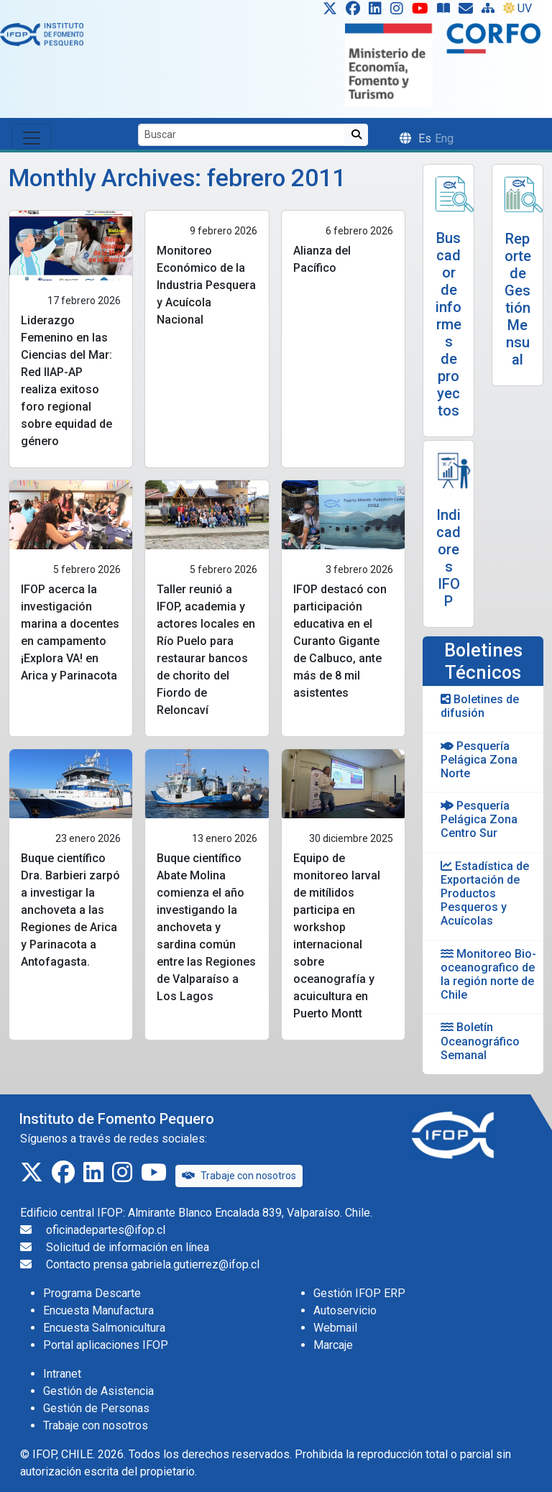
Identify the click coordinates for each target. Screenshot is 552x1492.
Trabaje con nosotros (239, 1175)
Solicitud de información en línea (127, 1247)
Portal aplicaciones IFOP (105, 1345)
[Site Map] (491, 11)
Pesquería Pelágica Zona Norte (479, 759)
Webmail (335, 1328)
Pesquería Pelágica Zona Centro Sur (479, 819)
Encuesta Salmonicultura (104, 1328)
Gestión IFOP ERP (359, 1293)
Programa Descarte (92, 1293)
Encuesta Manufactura (98, 1310)
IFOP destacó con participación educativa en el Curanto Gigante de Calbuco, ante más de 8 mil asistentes (340, 641)
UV (517, 8)
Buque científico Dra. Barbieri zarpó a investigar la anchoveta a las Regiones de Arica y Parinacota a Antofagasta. (70, 910)
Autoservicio (345, 1310)
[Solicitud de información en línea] (469, 11)
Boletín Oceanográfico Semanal (480, 1040)
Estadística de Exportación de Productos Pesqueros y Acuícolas (485, 893)
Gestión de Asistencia (98, 1391)
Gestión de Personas (96, 1408)
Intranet (62, 1374)
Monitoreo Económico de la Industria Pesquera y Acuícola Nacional (206, 285)
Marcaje (333, 1345)
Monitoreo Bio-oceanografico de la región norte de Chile (488, 974)
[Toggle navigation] (32, 137)
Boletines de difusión (480, 706)
